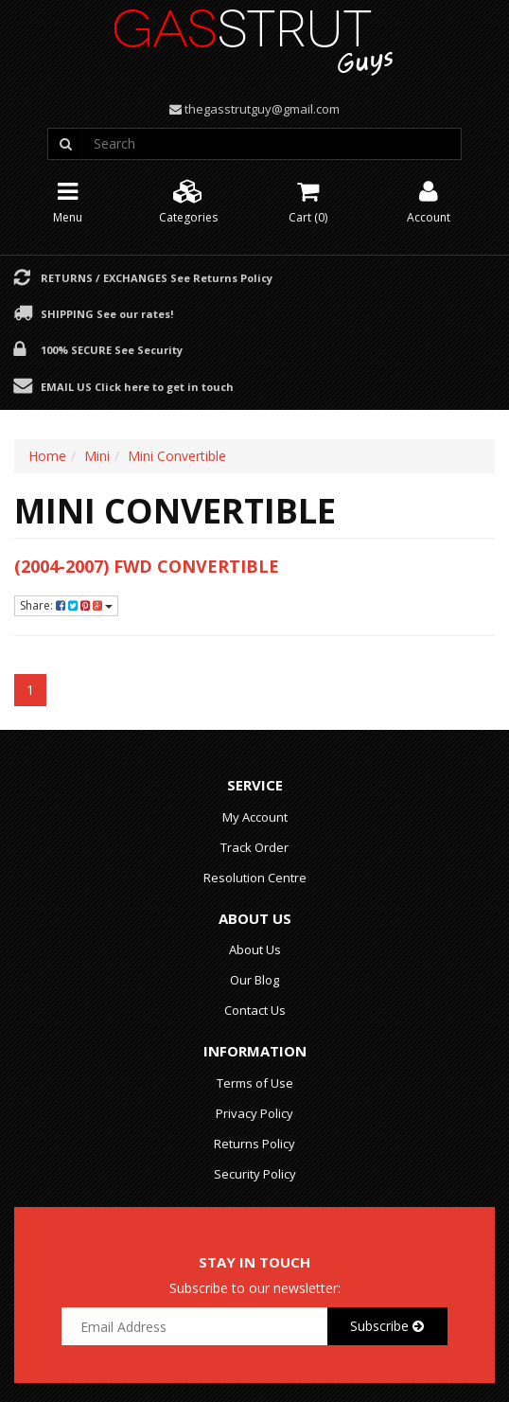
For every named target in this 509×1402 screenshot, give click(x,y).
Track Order (254, 847)
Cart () (308, 200)
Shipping (107, 313)
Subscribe (387, 1326)
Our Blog (254, 979)
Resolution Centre (255, 877)
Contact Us (255, 1010)
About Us (255, 949)
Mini (97, 456)
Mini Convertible (177, 456)
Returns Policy (254, 1143)
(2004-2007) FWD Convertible (146, 566)
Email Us (137, 386)
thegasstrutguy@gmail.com (262, 108)
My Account (255, 816)
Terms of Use (255, 1082)
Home (47, 456)
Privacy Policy (254, 1113)
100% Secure (112, 349)
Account (428, 200)
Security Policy (255, 1173)
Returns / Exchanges (156, 277)
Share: (66, 605)
